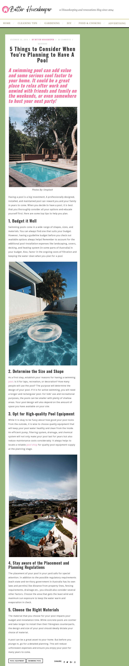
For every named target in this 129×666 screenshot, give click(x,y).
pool (10, 381)
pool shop (31, 444)
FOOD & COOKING (90, 23)
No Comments (64, 40)
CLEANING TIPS (27, 23)
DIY (69, 23)
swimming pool (34, 661)
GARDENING (52, 23)
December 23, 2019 (19, 40)
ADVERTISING (117, 23)
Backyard (42, 44)
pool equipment (17, 661)
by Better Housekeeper (43, 40)
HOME (7, 23)
